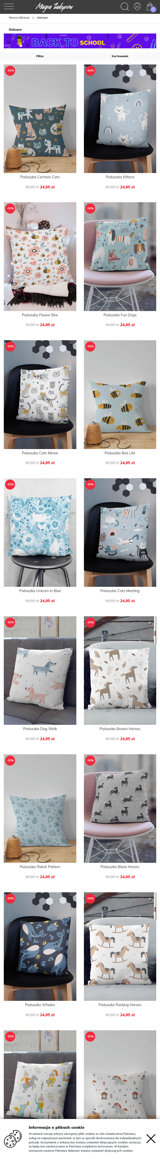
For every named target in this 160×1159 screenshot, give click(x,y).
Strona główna (19, 17)
